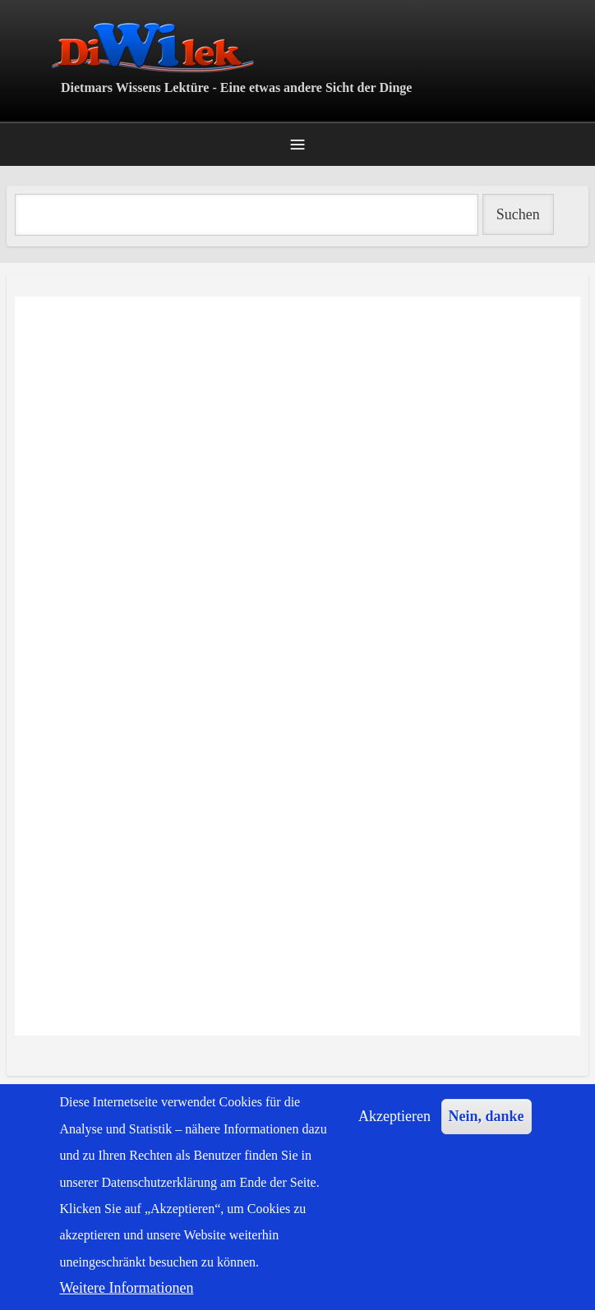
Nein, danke (486, 1116)
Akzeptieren (394, 1116)
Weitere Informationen (126, 1288)
